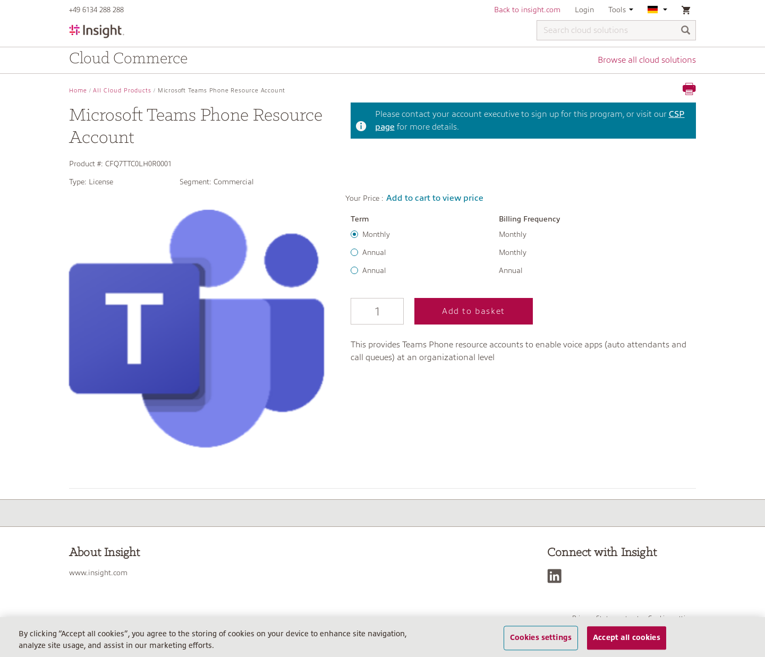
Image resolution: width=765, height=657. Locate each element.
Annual (374, 252)
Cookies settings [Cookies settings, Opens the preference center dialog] (541, 638)
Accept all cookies (626, 638)
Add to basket (473, 311)
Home (78, 90)
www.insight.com (98, 572)
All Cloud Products (122, 90)
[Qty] (377, 311)
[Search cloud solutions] (616, 30)
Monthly (376, 234)
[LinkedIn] (557, 576)
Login (584, 9)
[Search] (686, 31)
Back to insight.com (527, 9)
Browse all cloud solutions (647, 60)
